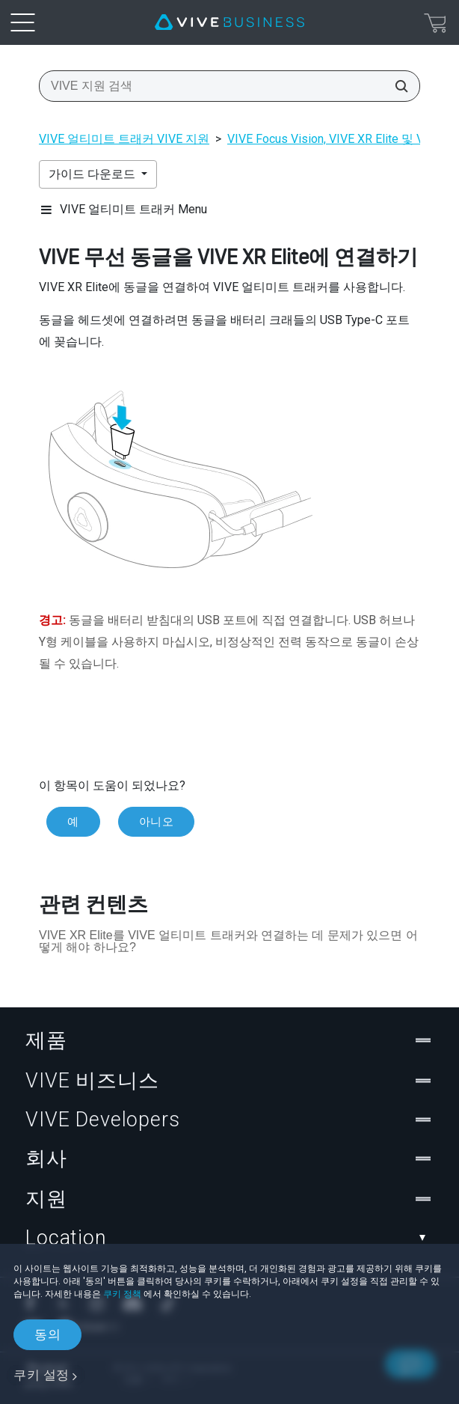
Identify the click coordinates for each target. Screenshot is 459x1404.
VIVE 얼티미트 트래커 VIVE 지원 (124, 139)
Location (229, 1238)
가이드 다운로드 (93, 174)
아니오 (156, 821)
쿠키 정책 (122, 1294)
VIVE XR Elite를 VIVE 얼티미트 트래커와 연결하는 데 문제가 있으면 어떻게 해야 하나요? (228, 941)
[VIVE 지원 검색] (397, 86)
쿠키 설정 (41, 1374)
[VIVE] (229, 22)
